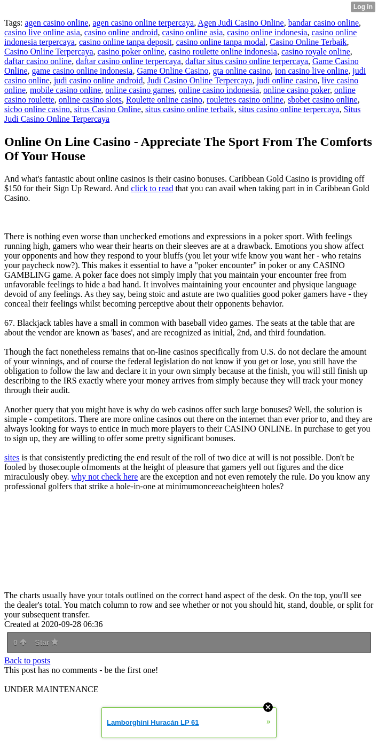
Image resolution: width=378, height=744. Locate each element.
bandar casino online (323, 22)
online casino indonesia (219, 90)
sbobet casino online (323, 99)
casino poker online (131, 51)
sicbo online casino (37, 109)
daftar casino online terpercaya (128, 61)
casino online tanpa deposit (125, 41)
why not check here (105, 476)
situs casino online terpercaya (289, 109)
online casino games (140, 90)
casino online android (121, 32)
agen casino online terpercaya (143, 22)
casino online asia (192, 32)
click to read (152, 188)
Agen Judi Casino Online (241, 22)
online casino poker (296, 90)
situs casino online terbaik (189, 109)
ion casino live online (311, 70)
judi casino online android (98, 80)
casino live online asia (42, 32)
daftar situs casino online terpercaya (246, 61)
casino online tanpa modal (221, 41)
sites (11, 457)
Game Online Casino (172, 70)
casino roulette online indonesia (223, 51)
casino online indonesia (267, 32)
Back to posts (27, 660)
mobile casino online (65, 90)
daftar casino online (38, 61)
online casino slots (90, 99)
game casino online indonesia (82, 70)
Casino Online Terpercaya (48, 51)
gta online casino (242, 70)
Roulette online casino (164, 99)
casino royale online (315, 51)
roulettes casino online (245, 99)
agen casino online (56, 22)
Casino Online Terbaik (308, 41)
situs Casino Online (107, 109)
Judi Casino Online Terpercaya (200, 80)
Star (46, 642)
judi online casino (287, 80)
